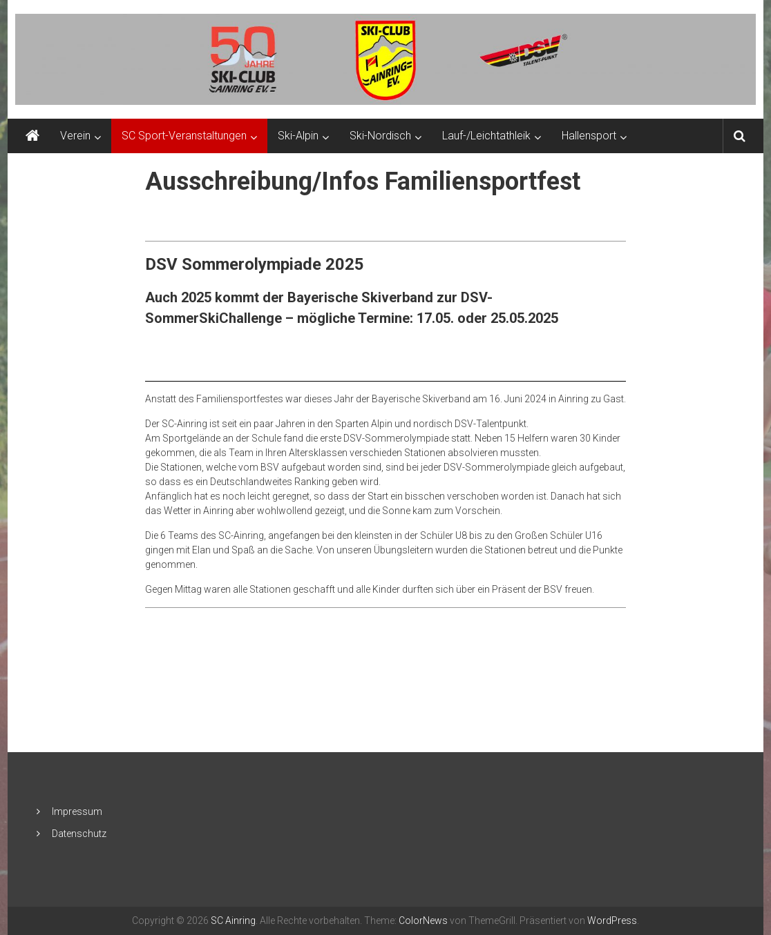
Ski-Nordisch (380, 135)
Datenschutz (79, 833)
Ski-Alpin (298, 135)
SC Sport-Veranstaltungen (184, 135)
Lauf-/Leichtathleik (486, 135)
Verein (75, 135)
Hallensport (589, 135)
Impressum (77, 811)
